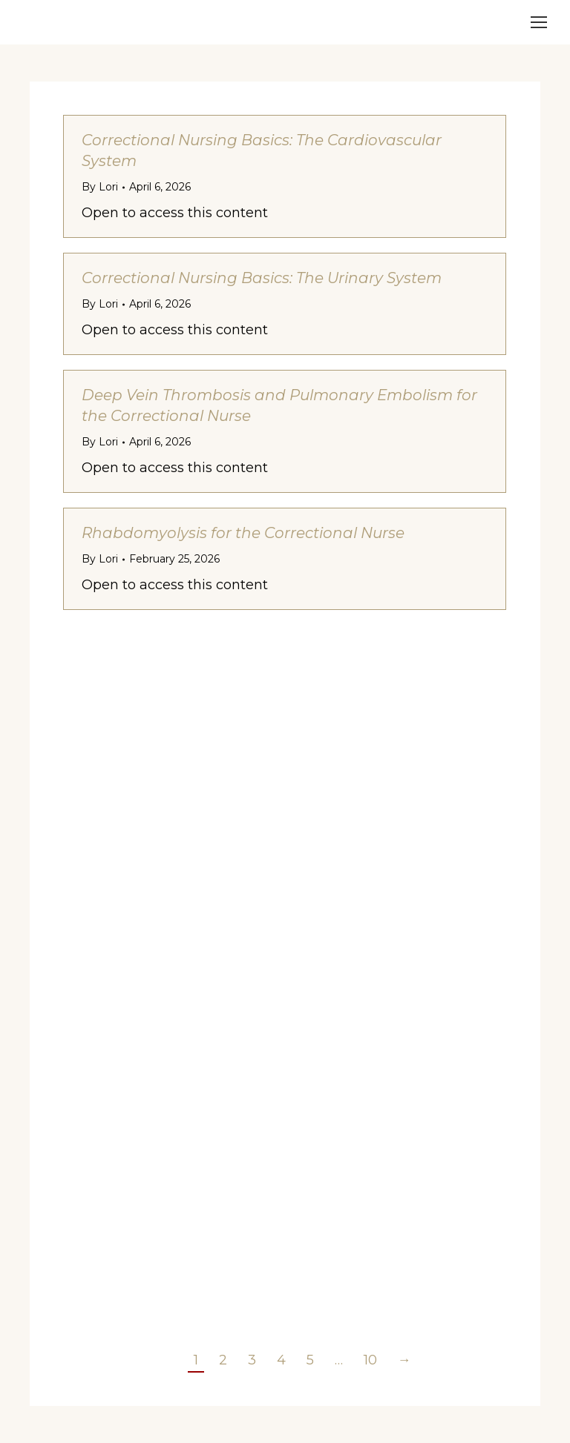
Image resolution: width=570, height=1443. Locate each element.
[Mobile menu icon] (538, 22)
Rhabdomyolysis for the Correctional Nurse (243, 533)
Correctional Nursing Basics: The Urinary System (262, 278)
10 (370, 1360)
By (100, 186)
